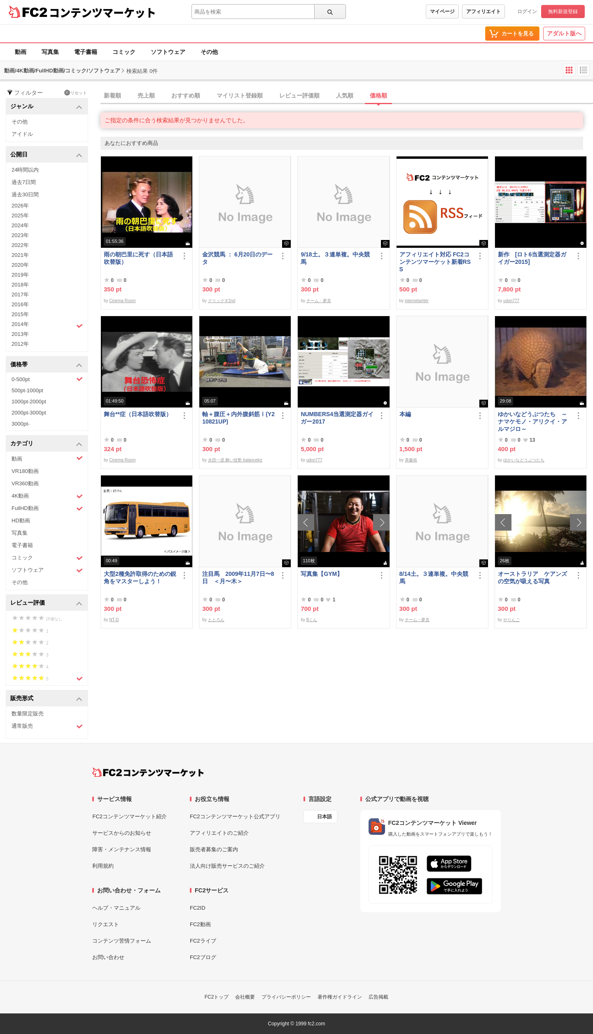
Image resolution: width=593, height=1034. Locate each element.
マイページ (442, 11)
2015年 (20, 314)
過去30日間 (25, 194)
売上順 (146, 95)
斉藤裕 (411, 460)
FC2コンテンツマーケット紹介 (129, 816)
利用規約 (103, 866)
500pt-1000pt (27, 390)
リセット (75, 92)
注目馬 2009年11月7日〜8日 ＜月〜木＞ (238, 578)
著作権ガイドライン (340, 997)
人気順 (344, 95)
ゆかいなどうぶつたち (523, 460)
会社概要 (245, 997)
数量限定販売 (28, 713)
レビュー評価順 (299, 95)
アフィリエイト (483, 11)
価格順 (378, 95)
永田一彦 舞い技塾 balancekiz (235, 460)
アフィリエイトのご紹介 (219, 833)
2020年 (20, 265)
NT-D (114, 619)
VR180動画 (25, 471)
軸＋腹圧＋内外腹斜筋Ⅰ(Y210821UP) (238, 418)
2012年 (20, 344)
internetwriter (417, 300)
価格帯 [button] (46, 365)
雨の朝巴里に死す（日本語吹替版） (138, 258)
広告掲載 (378, 997)
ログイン (527, 11)
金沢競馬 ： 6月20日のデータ (237, 258)
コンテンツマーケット (102, 12)
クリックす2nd (222, 300)
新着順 (112, 95)
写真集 (50, 52)
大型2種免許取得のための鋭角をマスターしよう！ (140, 578)
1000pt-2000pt (29, 401)
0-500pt (47, 379)
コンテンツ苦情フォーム (121, 941)
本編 (405, 414)
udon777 (511, 300)
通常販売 (47, 726)
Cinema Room (122, 300)
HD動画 (21, 520)
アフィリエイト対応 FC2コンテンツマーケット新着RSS (435, 261)
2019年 (20, 275)
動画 (20, 52)
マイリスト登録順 (240, 95)
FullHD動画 (47, 508)
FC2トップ (217, 997)
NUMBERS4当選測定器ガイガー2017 (337, 418)
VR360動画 (25, 483)
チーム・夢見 (318, 300)
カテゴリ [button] (46, 444)
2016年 (20, 304)
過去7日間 (24, 182)
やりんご (511, 619)
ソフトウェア (168, 52)
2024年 (20, 225)
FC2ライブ (203, 941)
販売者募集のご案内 (214, 849)
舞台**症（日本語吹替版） (138, 414)
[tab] (346, 96)
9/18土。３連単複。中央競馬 (335, 258)
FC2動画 (200, 924)
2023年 (20, 235)
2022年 (20, 245)
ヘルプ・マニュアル (116, 908)
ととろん (216, 619)
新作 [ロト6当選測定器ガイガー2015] (532, 258)
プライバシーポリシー (286, 997)
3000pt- (21, 424)
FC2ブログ (203, 957)
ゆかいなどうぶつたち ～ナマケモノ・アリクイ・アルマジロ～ (532, 421)
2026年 (20, 206)
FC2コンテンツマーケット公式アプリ (235, 816)
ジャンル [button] (46, 107)
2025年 (20, 215)
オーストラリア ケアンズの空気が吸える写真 (532, 578)
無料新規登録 (563, 11)
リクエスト (105, 924)
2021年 (20, 255)
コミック (123, 52)
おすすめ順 (185, 95)
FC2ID (197, 908)
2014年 (47, 325)
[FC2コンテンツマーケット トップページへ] (148, 772)
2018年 (20, 285)
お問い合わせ (108, 957)
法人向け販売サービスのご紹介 (227, 866)
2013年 (20, 334)
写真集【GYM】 (322, 574)
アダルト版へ (564, 33)
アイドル (22, 134)
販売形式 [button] (46, 699)
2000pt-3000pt (29, 413)
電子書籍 (85, 52)
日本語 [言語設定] (324, 817)
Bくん (312, 619)
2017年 (20, 294)
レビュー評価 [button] (46, 603)
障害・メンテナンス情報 (121, 849)
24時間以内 (25, 170)
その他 (209, 52)
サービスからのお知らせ (121, 833)
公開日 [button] (46, 155)
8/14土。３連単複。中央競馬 (433, 578)
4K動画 (47, 496)
